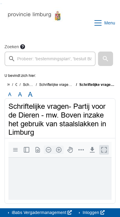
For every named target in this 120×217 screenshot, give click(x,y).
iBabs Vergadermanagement (41, 212)
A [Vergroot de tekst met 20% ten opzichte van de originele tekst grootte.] (20, 94)
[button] (105, 59)
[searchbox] (50, 59)
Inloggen (93, 212)
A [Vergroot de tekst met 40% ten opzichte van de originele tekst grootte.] (30, 94)
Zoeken (12, 46)
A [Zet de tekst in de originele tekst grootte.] (9, 94)
